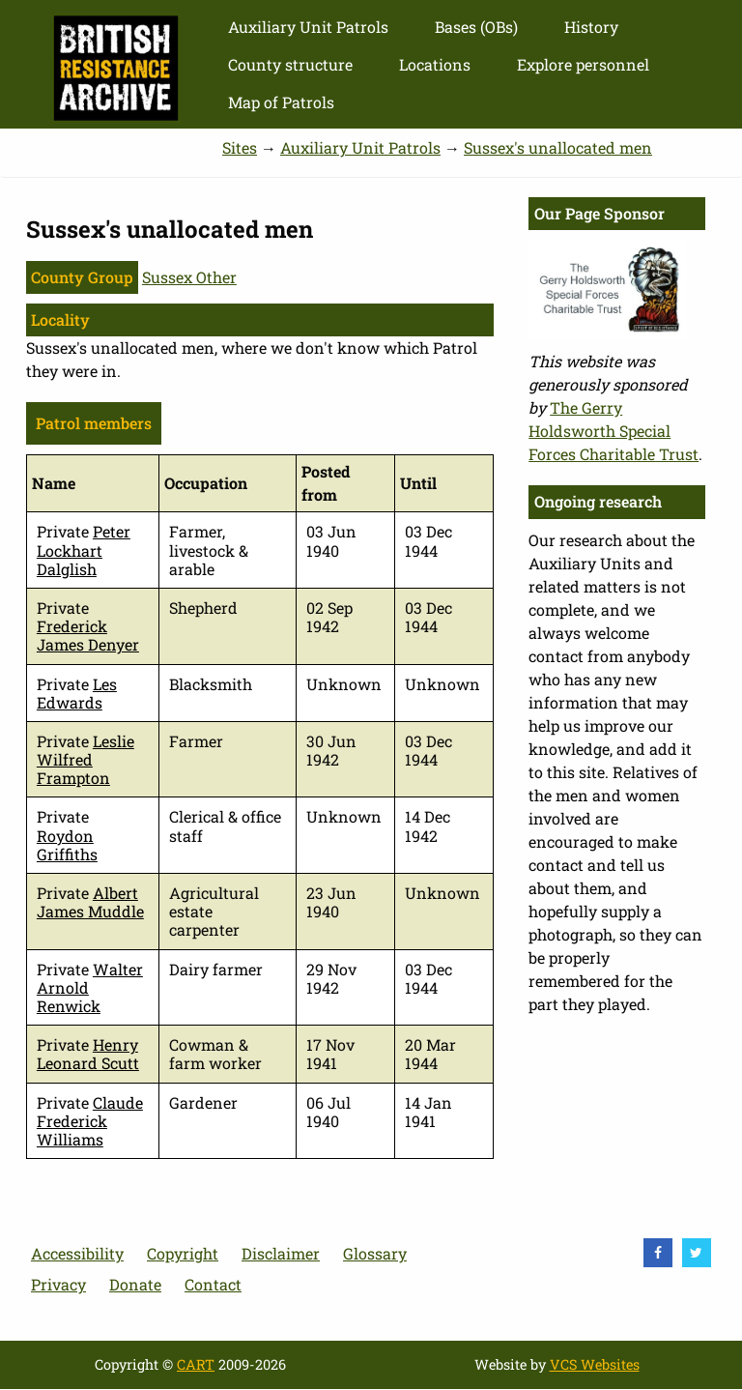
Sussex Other (189, 277)
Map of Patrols (281, 102)
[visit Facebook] (657, 1252)
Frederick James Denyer (88, 635)
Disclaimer (281, 1253)
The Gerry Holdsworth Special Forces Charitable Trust (613, 430)
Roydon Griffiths (67, 844)
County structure (290, 64)
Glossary (375, 1253)
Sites (239, 147)
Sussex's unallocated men (558, 147)
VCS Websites (595, 1364)
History (591, 26)
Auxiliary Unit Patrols (308, 26)
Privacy (58, 1284)
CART (195, 1364)
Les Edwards (77, 693)
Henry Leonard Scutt (88, 1053)
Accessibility (77, 1253)
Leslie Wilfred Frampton (85, 759)
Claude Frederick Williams (90, 1120)
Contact (213, 1284)
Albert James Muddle (90, 902)
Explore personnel (583, 64)
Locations (435, 64)
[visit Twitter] (696, 1252)
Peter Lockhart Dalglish (83, 549)
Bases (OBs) (476, 26)
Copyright (182, 1253)
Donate (135, 1284)
